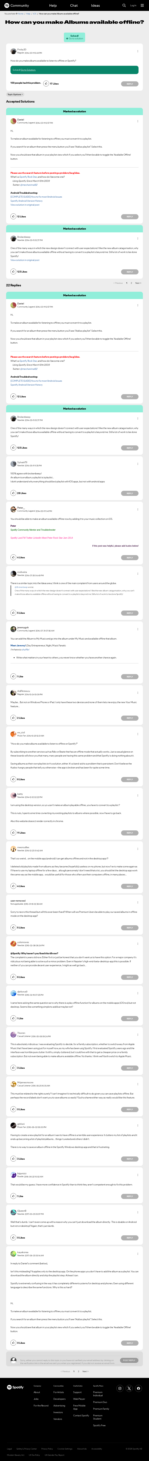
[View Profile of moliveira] (22, 572)
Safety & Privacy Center (26, 1448)
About (37, 1392)
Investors (58, 1412)
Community (16, 5)
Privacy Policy (47, 1448)
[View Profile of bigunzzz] (21, 1173)
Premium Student (97, 1417)
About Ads (82, 1448)
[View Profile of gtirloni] (20, 1123)
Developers (59, 1398)
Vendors (57, 1419)
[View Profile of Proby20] (21, 49)
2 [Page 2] (131, 283)
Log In (133, 5)
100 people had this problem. (25, 82)
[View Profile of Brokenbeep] (23, 236)
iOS (34, 13)
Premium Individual (98, 1394)
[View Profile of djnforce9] (22, 991)
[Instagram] (119, 1388)
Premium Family (101, 1408)
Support (77, 1392)
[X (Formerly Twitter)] (129, 1388)
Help (53, 5)
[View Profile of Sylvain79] (22, 462)
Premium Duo (100, 1402)
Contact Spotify (81, 1415)
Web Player (79, 1398)
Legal (9, 1448)
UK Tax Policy (34, 1455)
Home (20, 13)
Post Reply (129, 1360)
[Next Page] (138, 283)
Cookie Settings (64, 1448)
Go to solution (76, 38)
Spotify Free (99, 1425)
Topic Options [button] (14, 94)
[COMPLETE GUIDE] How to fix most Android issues (36, 196)
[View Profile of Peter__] (21, 507)
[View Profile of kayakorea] (22, 1252)
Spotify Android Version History (26, 200)
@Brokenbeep (21, 587)
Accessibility (96, 1448)
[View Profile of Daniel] (20, 119)
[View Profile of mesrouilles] (23, 847)
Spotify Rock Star (28, 176)
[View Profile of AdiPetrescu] (23, 691)
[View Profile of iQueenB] (21, 1210)
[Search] (124, 5)
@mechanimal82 (28, 184)
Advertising (59, 1405)
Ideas (95, 5)
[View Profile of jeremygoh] (23, 627)
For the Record (41, 1405)
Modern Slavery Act (15, 1455)
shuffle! (25, 649)
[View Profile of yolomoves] (23, 942)
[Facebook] (138, 1388)
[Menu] (142, 5)
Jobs (36, 1398)
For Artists (58, 1392)
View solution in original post (24, 204)
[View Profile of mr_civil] (21, 732)
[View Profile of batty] (20, 793)
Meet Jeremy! (18, 645)
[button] (138, 51)
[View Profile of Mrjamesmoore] (25, 1082)
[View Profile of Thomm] (21, 1033)
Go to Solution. (28, 69)
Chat (74, 5)
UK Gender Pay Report (54, 1455)
